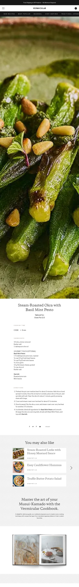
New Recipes (9, 14)
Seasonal (38, 14)
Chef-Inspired (51, 14)
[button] (71, 468)
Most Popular (24, 14)
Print (48, 426)
